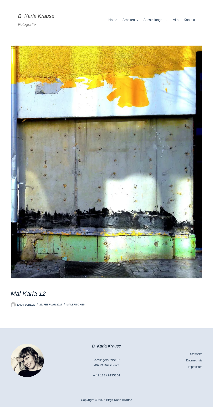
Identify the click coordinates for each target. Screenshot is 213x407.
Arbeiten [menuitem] (131, 20)
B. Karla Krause (36, 16)
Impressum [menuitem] (195, 367)
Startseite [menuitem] (196, 354)
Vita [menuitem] (175, 20)
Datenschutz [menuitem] (194, 360)
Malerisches (76, 304)
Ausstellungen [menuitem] (156, 20)
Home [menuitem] (112, 20)
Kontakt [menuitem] (189, 20)
